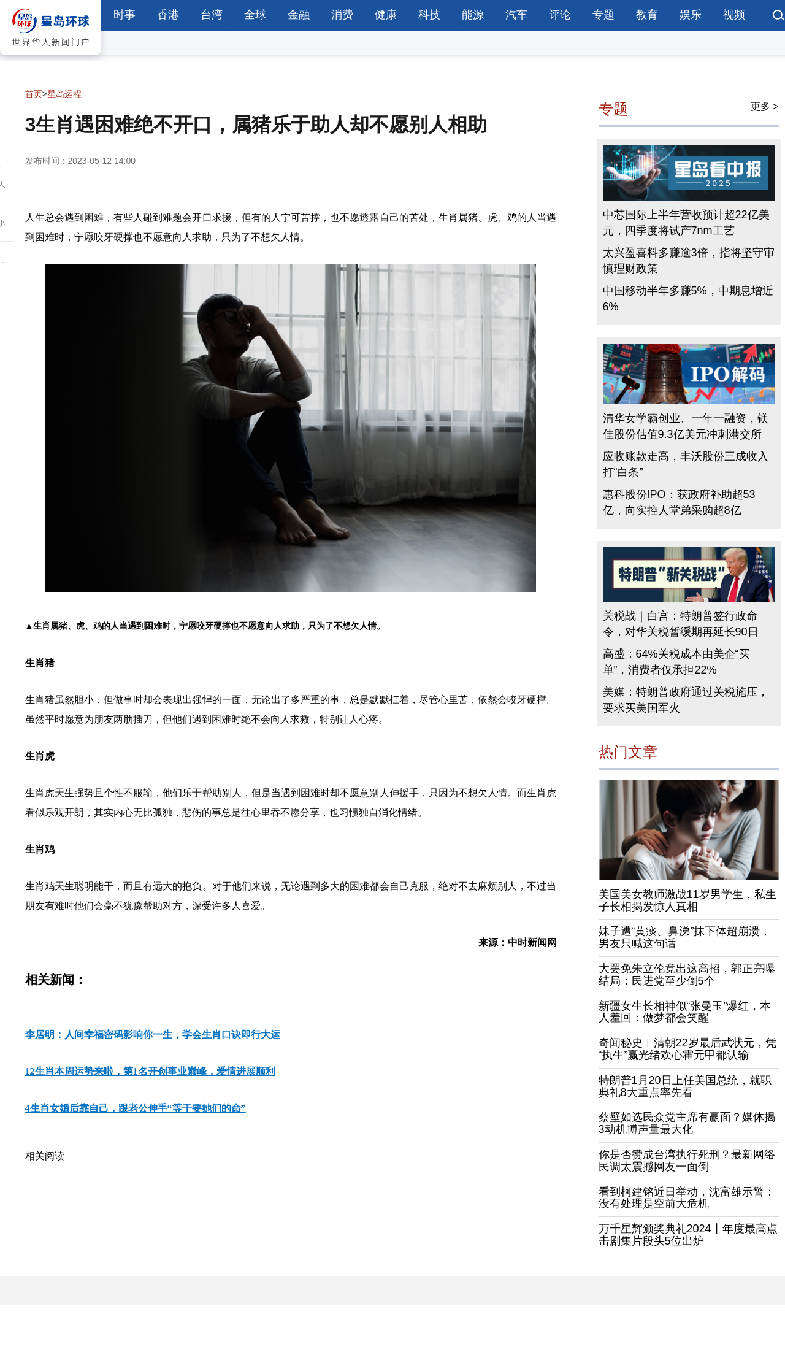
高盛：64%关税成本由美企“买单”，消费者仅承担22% (676, 662)
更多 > (765, 106)
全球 (255, 15)
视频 (734, 15)
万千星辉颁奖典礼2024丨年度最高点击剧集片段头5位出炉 (688, 1235)
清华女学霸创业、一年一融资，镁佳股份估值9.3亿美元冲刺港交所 (685, 426)
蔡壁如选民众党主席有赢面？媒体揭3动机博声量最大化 (687, 1123)
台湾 (212, 15)
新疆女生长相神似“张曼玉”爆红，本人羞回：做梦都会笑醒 (685, 1012)
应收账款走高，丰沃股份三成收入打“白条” (685, 464)
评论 (560, 15)
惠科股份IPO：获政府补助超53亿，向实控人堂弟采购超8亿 (679, 502)
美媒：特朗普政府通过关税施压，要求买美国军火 (685, 700)
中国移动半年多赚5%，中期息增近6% (688, 299)
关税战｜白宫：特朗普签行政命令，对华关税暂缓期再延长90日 (681, 624)
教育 (647, 15)
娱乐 (691, 15)
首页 (33, 94)
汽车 (516, 15)
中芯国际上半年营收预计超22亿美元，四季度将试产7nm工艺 (686, 223)
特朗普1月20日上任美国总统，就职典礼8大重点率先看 (685, 1086)
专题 (603, 15)
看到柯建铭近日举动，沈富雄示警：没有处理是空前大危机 (687, 1198)
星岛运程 (64, 94)
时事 (124, 15)
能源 (473, 15)
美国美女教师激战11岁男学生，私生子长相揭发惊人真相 (687, 900)
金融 (299, 15)
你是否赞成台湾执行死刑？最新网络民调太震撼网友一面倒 (687, 1160)
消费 (342, 15)
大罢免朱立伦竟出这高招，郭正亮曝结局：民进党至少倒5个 (687, 974)
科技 (429, 15)
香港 (168, 15)
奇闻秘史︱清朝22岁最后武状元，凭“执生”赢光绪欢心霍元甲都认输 (687, 1049)
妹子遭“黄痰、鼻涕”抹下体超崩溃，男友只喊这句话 (685, 937)
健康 (386, 15)
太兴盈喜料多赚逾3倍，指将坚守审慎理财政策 (689, 261)
